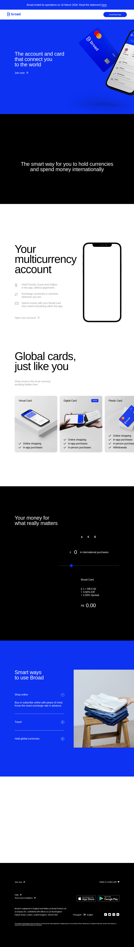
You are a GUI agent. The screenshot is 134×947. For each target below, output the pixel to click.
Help (16, 895)
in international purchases (89, 552)
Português (77, 915)
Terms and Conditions (25, 898)
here (104, 4)
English (90, 915)
